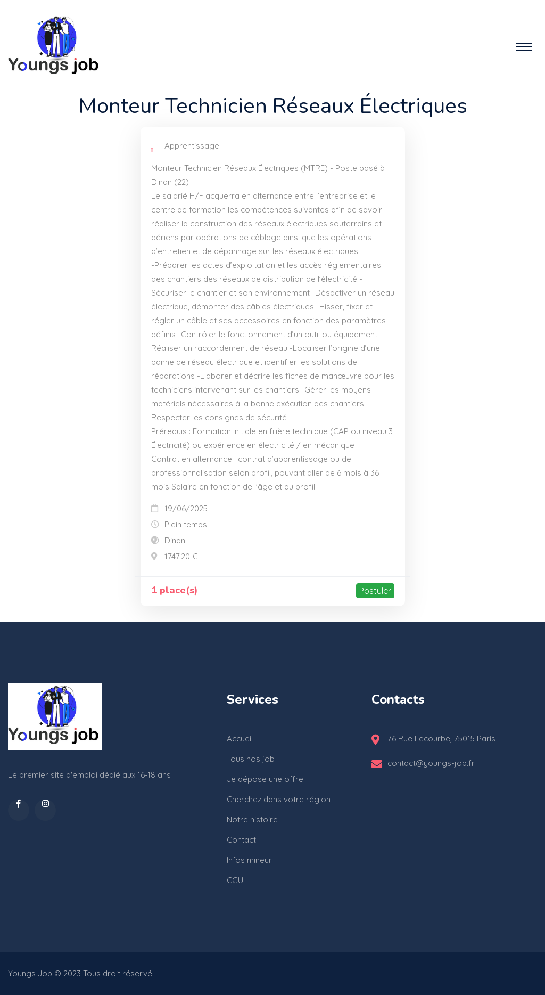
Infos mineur (249, 860)
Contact (241, 840)
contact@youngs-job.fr (431, 763)
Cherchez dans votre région (279, 799)
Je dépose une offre (265, 779)
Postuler (375, 590)
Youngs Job (30, 973)
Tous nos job (251, 759)
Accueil (240, 738)
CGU (235, 880)
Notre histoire (252, 819)
